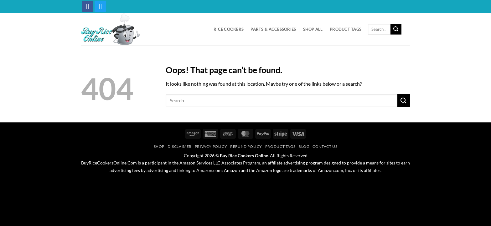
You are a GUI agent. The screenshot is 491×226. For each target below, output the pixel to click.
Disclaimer (180, 146)
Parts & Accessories (273, 29)
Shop (159, 146)
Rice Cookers (229, 29)
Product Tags (345, 29)
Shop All (313, 29)
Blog (303, 146)
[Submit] (395, 29)
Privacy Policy (211, 146)
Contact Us (325, 146)
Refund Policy (246, 146)
